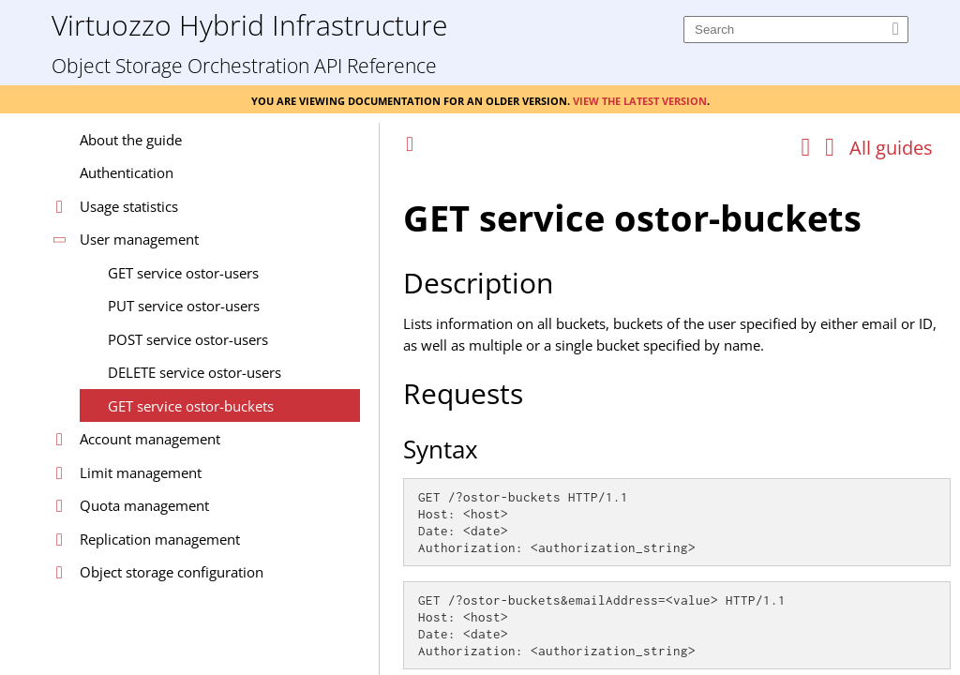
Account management (150, 438)
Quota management (144, 505)
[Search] (795, 29)
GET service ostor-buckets (191, 406)
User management (139, 239)
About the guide (131, 139)
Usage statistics (129, 206)
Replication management (160, 539)
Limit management (141, 472)
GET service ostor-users (183, 272)
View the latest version (640, 99)
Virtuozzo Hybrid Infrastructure (249, 24)
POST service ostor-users (188, 339)
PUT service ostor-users (184, 305)
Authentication (126, 172)
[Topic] (677, 420)
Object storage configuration (171, 571)
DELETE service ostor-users (194, 372)
